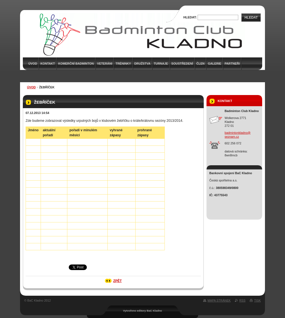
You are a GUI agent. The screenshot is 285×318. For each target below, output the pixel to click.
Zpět (117, 281)
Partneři (232, 63)
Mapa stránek (219, 300)
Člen (200, 63)
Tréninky (123, 63)
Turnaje (161, 63)
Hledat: (190, 17)
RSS (242, 300)
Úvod (31, 87)
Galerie (214, 63)
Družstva (142, 63)
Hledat (251, 18)
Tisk (257, 300)
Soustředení (182, 63)
